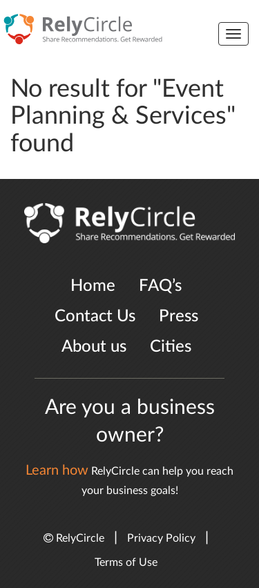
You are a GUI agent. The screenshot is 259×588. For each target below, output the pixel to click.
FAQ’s (160, 286)
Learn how (57, 470)
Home (92, 286)
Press (178, 316)
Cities (170, 347)
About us (93, 347)
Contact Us (95, 316)
